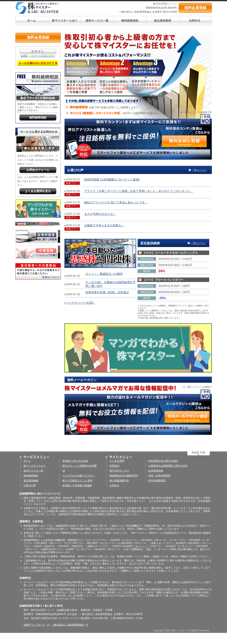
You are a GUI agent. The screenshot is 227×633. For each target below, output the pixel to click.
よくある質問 (117, 460)
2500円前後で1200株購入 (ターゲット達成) (112, 179)
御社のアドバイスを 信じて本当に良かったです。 (116, 202)
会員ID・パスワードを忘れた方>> (38, 56)
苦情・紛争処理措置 (159, 475)
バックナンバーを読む (79, 302)
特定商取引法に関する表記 (163, 460)
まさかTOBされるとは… (100, 214)
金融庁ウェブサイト (37, 624)
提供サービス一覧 (33, 470)
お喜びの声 (30, 485)
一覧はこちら (199, 170)
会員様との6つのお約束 (75, 460)
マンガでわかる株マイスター (78, 475)
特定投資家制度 (157, 480)
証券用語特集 (155, 470)
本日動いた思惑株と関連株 (77, 485)
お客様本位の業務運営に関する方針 (168, 465)
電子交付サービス (119, 470)
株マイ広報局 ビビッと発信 (77, 480)
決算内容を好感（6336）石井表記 (107, 292)
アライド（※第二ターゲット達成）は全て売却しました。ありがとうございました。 (138, 191)
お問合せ (114, 485)
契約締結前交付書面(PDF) (124, 475)
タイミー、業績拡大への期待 (104, 273)
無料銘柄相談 (31, 475)
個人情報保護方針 (119, 480)
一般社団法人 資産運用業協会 (70, 624)
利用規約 (114, 465)
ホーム (27, 460)
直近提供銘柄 (31, 480)
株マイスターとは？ (35, 465)
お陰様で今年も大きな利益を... (104, 225)
